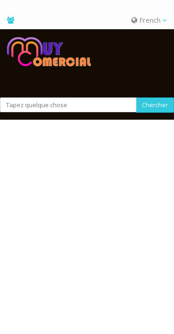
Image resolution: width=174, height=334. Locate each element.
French (149, 20)
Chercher (155, 105)
